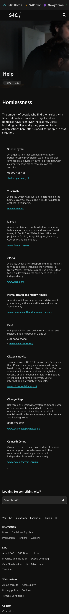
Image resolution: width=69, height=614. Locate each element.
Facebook (35, 518)
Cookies (26, 590)
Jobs (36, 553)
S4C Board (24, 553)
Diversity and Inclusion (14, 558)
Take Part (7, 569)
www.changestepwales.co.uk (23, 428)
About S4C (8, 553)
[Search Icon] (64, 15)
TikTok (48, 518)
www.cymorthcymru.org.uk (22, 462)
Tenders (22, 537)
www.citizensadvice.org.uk (22, 386)
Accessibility (29, 585)
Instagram (21, 518)
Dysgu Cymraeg (40, 558)
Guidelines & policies (23, 532)
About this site (10, 585)
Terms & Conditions (13, 595)
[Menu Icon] (4, 15)
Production (8, 537)
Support (35, 537)
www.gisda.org (15, 281)
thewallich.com (15, 208)
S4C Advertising (35, 564)
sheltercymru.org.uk (18, 178)
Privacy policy (10, 590)
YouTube (7, 518)
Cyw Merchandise (12, 564)
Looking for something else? (21, 491)
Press (5, 532)
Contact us (8, 611)
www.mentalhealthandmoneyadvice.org (29, 312)
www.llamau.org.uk (18, 245)
